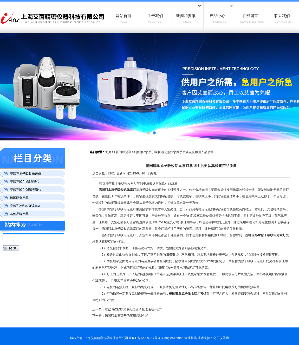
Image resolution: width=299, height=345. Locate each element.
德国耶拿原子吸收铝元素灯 (117, 190)
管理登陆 (190, 338)
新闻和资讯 (123, 152)
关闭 (153, 173)
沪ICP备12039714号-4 (144, 338)
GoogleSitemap (173, 338)
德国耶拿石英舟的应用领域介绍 (126, 315)
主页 (108, 152)
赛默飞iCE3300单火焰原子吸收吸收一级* (133, 309)
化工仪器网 (221, 338)
